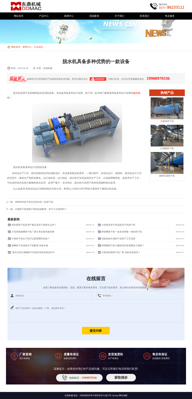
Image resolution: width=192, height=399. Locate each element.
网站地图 (123, 395)
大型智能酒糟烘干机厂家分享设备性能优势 (33, 232)
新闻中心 (69, 16)
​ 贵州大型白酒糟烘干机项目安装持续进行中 (33, 252)
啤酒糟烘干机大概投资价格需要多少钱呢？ (123, 245)
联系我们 (144, 16)
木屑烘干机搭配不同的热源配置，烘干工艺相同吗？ (41, 209)
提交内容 (96, 330)
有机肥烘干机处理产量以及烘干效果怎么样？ (34, 225)
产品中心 (44, 16)
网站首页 (18, 16)
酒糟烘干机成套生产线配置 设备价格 (30, 245)
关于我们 (119, 16)
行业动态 (38, 47)
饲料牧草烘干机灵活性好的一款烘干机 (34, 202)
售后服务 (170, 16)
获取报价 (121, 377)
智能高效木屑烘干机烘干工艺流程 (118, 238)
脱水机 (136, 93)
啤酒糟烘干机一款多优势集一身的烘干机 (122, 232)
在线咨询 (98, 79)
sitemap (115, 395)
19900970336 (158, 78)
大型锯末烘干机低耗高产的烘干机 (118, 225)
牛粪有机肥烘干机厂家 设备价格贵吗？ (121, 252)
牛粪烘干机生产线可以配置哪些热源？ (31, 238)
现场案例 (94, 16)
